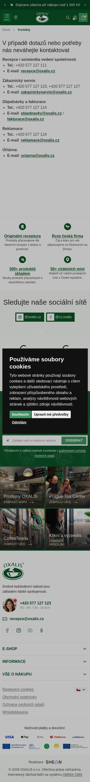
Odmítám (19, 422)
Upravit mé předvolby (51, 414)
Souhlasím (20, 414)
